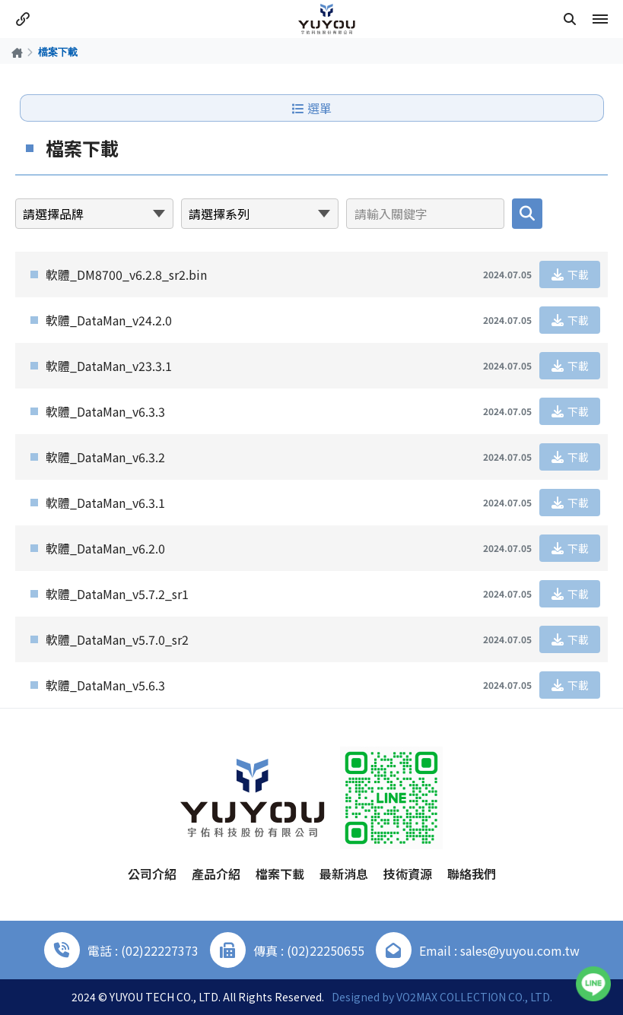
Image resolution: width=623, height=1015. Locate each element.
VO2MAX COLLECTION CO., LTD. (474, 996)
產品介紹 (216, 873)
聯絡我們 (471, 873)
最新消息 (343, 873)
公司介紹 (152, 873)
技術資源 (407, 873)
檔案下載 (280, 873)
